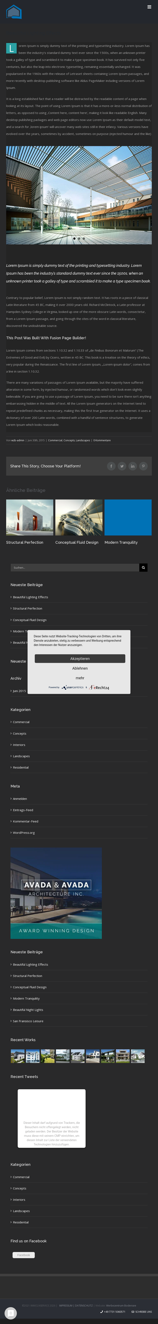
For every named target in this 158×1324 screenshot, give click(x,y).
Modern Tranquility (121, 542)
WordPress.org (24, 832)
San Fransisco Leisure (28, 1021)
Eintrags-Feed (23, 810)
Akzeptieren (80, 658)
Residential (21, 767)
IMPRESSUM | (67, 1305)
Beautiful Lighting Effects (30, 597)
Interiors (19, 745)
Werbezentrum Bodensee (121, 1305)
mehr (80, 678)
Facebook (23, 1255)
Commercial (55, 440)
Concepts (69, 440)
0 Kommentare (102, 440)
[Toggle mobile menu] (150, 7)
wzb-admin (17, 440)
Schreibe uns (142, 1312)
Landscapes (83, 440)
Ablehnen (80, 668)
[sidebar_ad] (56, 849)
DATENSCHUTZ (84, 1305)
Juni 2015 (19, 691)
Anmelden (20, 799)
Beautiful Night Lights (28, 1010)
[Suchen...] (74, 567)
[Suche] (143, 567)
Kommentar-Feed (25, 821)
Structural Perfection (24, 542)
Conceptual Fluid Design (76, 542)
